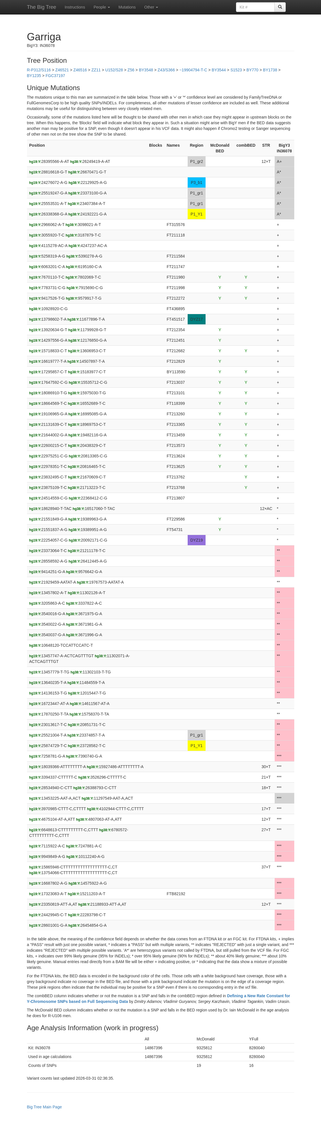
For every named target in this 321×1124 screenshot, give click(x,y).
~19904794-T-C (193, 70)
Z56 (130, 70)
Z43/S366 (166, 70)
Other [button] (151, 7)
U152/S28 (114, 70)
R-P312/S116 (39, 70)
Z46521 (62, 70)
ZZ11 (96, 70)
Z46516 (80, 70)
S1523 (236, 70)
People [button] (102, 7)
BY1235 (34, 75)
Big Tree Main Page (44, 1107)
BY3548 (146, 70)
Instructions (75, 7)
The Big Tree (41, 7)
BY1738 (270, 70)
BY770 (252, 70)
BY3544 (219, 70)
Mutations (127, 7)
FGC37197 (55, 75)
